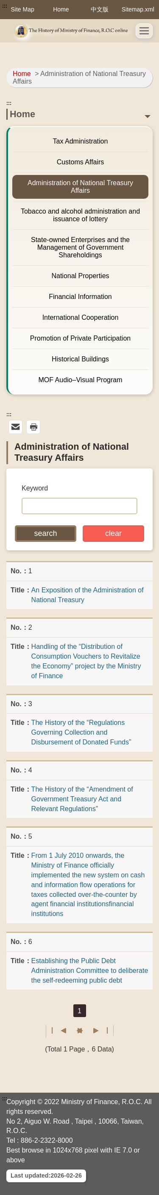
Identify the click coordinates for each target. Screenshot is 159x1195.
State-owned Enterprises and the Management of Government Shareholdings (80, 247)
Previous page (75, 1031)
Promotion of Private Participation (80, 338)
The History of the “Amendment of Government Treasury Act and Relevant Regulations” (82, 799)
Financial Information (80, 296)
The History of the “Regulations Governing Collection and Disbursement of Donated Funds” (81, 732)
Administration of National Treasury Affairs (80, 186)
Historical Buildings (80, 359)
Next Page (85, 1031)
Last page (100, 1031)
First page (59, 1031)
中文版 (100, 9)
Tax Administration (80, 141)
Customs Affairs (80, 162)
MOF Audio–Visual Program (80, 379)
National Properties (80, 275)
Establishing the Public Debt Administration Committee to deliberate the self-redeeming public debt (89, 970)
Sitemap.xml (138, 9)
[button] (144, 30)
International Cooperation (80, 317)
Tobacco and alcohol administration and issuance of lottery (80, 215)
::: (4, 6)
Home (61, 9)
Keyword (35, 488)
